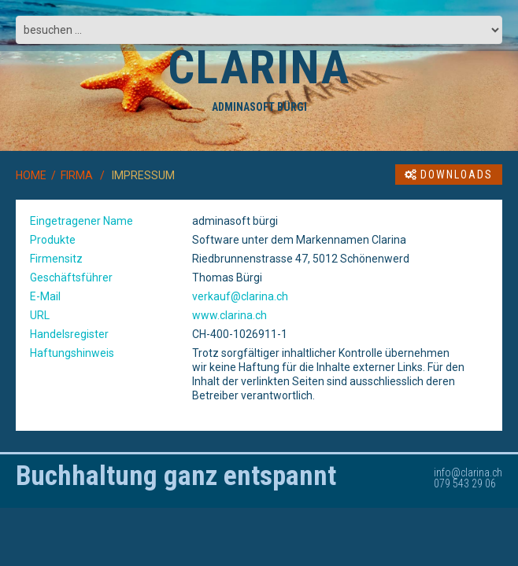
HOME (31, 175)
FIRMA (77, 175)
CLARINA (259, 67)
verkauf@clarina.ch (240, 296)
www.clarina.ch (229, 315)
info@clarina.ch (468, 472)
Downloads (449, 174)
